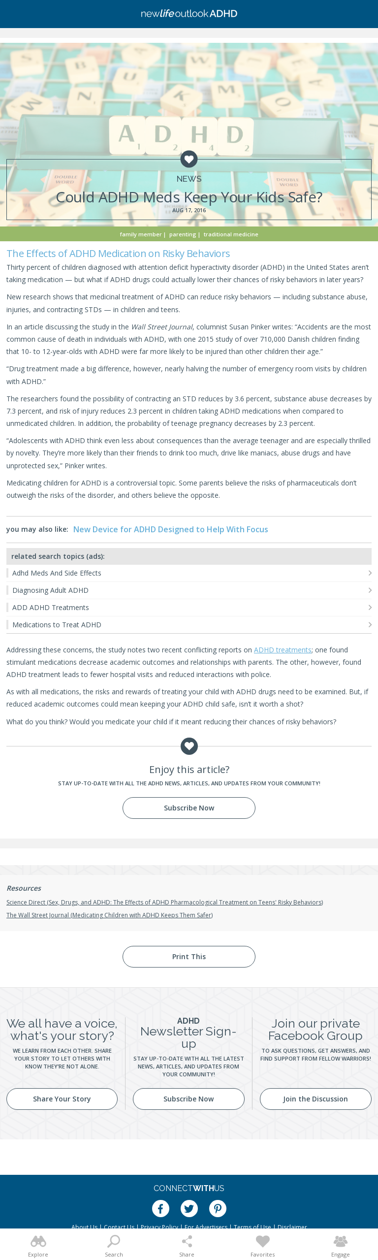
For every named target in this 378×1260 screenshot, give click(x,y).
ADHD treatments (283, 649)
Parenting (182, 234)
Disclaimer (292, 1227)
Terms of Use (252, 1227)
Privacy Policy (159, 1227)
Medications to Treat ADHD (56, 624)
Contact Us (119, 1227)
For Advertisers (206, 1227)
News (189, 179)
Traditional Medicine (231, 234)
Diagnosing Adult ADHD (50, 590)
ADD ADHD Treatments (50, 607)
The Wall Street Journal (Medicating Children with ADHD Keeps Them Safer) (109, 915)
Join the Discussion (315, 1098)
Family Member (141, 234)
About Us (84, 1227)
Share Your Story (62, 1098)
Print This (189, 956)
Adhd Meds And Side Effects (56, 573)
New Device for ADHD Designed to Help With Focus (170, 529)
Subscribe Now (189, 807)
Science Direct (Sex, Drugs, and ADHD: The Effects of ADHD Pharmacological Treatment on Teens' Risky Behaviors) (164, 902)
